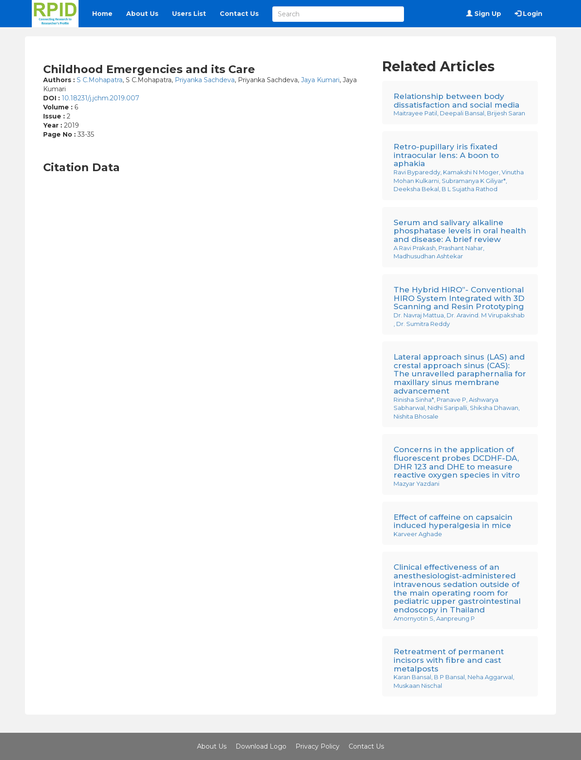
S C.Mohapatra (100, 80)
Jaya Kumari (320, 80)
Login (528, 14)
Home (102, 14)
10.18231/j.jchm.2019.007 (100, 98)
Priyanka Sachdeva (205, 80)
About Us (142, 14)
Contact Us (239, 14)
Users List (189, 14)
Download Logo (261, 746)
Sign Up (483, 14)
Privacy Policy (317, 746)
